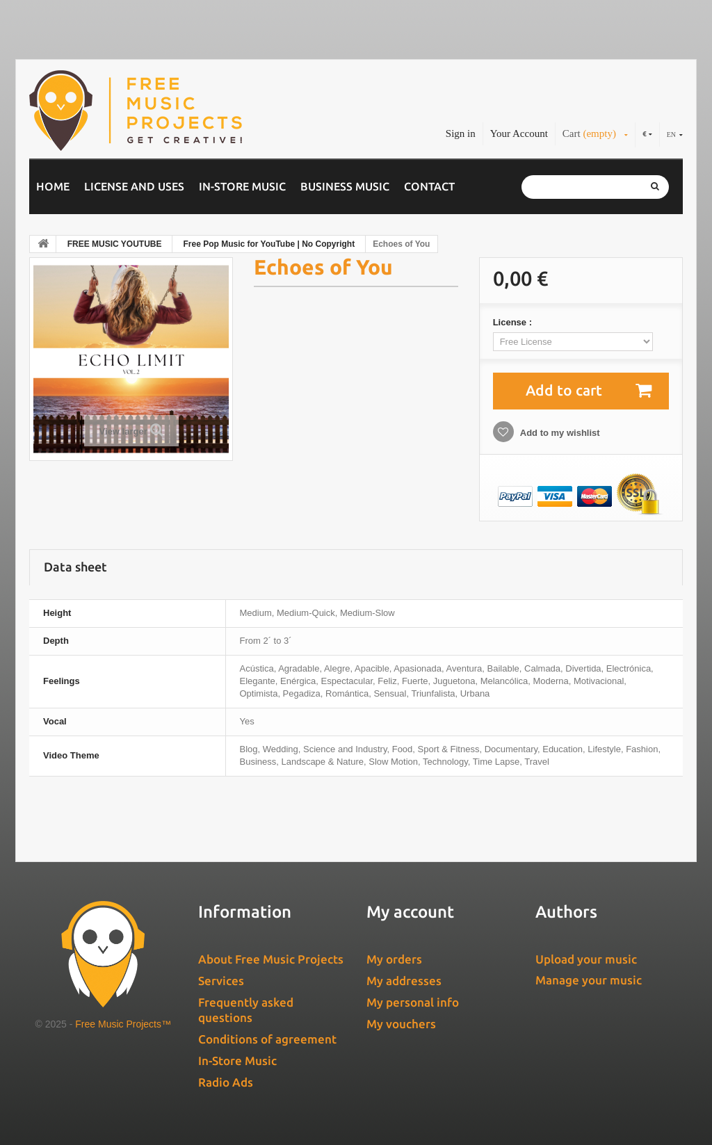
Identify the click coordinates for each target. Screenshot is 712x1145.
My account (410, 911)
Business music (344, 186)
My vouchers (401, 1023)
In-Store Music (242, 186)
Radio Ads (225, 1082)
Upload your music (586, 959)
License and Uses (134, 186)
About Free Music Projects (270, 959)
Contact (429, 186)
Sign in (461, 133)
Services (221, 980)
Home (53, 186)
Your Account (519, 133)
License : (514, 322)
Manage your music (588, 979)
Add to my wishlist (559, 433)
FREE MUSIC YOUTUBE (114, 244)
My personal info (412, 1002)
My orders (394, 959)
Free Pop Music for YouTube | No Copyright (269, 244)
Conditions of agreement (267, 1039)
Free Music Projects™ (123, 1024)
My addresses (404, 980)
